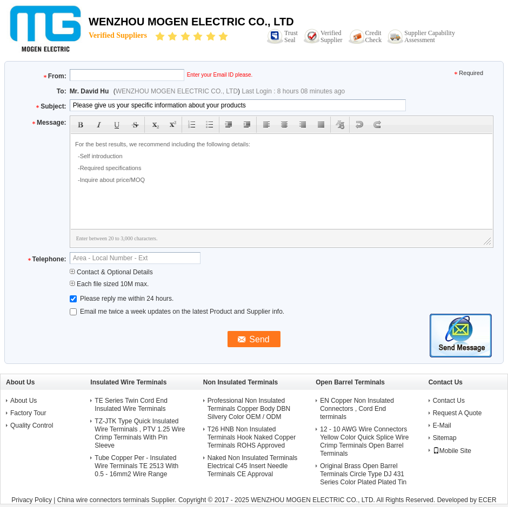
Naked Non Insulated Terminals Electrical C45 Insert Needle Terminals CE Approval (253, 466)
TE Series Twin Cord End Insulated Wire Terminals (131, 405)
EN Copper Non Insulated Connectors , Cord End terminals (357, 409)
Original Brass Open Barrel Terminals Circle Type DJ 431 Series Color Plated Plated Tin (363, 474)
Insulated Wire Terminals (128, 382)
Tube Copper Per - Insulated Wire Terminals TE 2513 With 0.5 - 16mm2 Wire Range (136, 466)
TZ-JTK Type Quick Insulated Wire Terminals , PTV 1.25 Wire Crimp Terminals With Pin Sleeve (140, 433)
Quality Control (31, 425)
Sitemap (445, 438)
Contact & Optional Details (111, 272)
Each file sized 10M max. (109, 284)
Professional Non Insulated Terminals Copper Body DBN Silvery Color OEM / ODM (249, 409)
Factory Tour (28, 413)
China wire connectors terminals (103, 500)
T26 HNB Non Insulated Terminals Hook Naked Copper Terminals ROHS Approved (252, 437)
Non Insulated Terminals (240, 382)
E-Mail (442, 425)
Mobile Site (452, 451)
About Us (23, 400)
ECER (487, 500)
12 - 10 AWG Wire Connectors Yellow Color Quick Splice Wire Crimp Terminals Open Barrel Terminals (364, 441)
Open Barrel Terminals (350, 382)
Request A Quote (457, 413)
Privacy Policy (31, 500)
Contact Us (449, 400)
